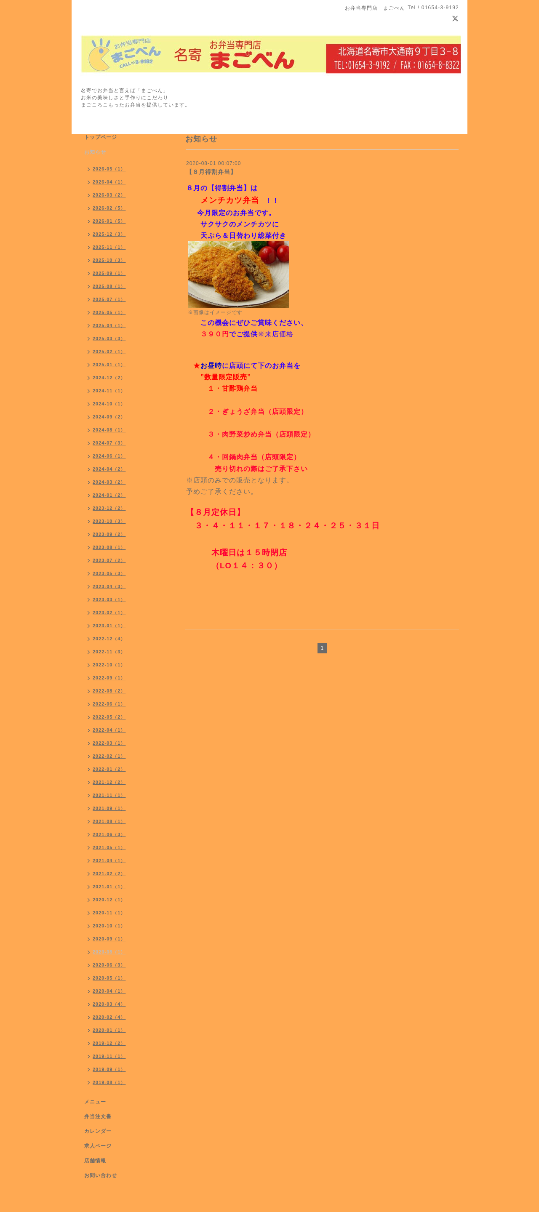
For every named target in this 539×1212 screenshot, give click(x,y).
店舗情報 (95, 1161)
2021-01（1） (109, 886)
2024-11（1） (109, 390)
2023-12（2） (109, 508)
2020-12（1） (109, 899)
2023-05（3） (109, 573)
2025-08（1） (109, 286)
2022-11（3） (109, 651)
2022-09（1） (109, 677)
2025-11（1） (109, 247)
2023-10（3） (109, 521)
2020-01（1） (109, 1030)
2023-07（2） (109, 560)
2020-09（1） (109, 938)
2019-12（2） (109, 1043)
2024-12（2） (109, 377)
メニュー (95, 1102)
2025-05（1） (109, 312)
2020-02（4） (109, 1017)
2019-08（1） (109, 1082)
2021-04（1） (109, 860)
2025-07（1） (109, 299)
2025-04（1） (109, 325)
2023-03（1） (109, 599)
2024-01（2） (109, 495)
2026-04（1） (109, 181)
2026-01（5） (109, 221)
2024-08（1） (109, 429)
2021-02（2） (109, 873)
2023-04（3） (109, 586)
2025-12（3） (109, 234)
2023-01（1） (109, 625)
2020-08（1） (109, 951)
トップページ (100, 137)
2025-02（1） (109, 351)
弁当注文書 (98, 1116)
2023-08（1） (109, 547)
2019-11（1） (109, 1056)
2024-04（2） (109, 468)
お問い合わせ (100, 1175)
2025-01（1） (109, 364)
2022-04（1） (109, 730)
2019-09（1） (109, 1069)
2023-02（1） (109, 612)
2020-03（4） (109, 1004)
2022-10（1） (109, 664)
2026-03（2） (109, 194)
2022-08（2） (109, 690)
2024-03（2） (109, 482)
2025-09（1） (109, 273)
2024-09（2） (109, 416)
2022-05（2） (109, 716)
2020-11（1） (109, 912)
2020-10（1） (109, 925)
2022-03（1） (109, 743)
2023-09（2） (109, 534)
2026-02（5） (109, 207)
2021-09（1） (109, 808)
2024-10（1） (109, 403)
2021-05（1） (109, 847)
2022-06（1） (109, 703)
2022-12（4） (109, 638)
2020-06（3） (109, 964)
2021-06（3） (109, 834)
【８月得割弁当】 (211, 171)
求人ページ (98, 1146)
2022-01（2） (109, 769)
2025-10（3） (109, 260)
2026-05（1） (109, 168)
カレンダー (98, 1131)
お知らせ (95, 152)
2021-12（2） (109, 782)
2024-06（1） (109, 455)
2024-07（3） (109, 442)
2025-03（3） (109, 338)
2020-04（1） (109, 991)
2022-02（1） (109, 756)
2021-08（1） (109, 821)
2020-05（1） (109, 977)
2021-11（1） (109, 795)
